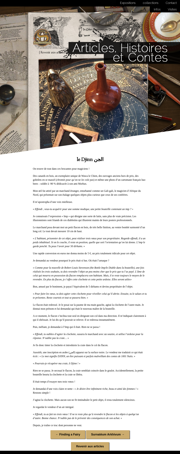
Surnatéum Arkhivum (107, 434)
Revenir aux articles (90, 446)
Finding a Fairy (67, 434)
